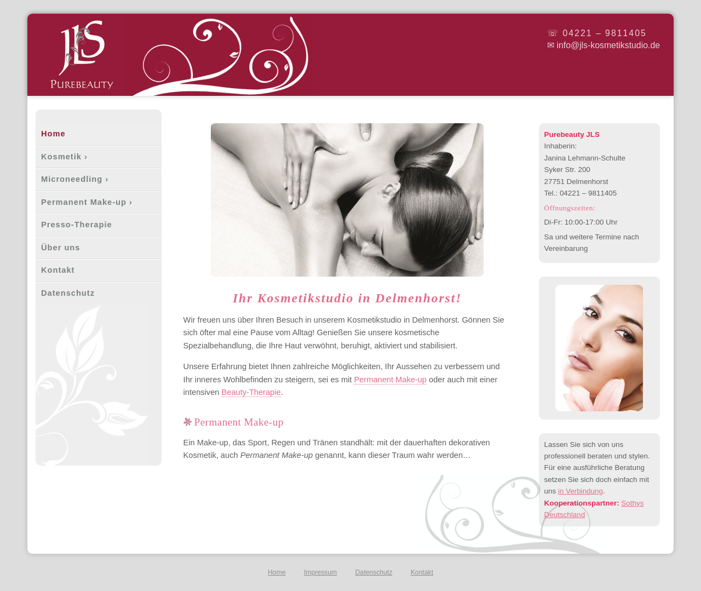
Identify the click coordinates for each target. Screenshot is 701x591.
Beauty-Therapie (251, 392)
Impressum (320, 572)
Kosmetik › (64, 156)
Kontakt (57, 270)
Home (53, 133)
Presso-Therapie (76, 224)
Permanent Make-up (390, 379)
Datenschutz (68, 293)
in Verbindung (580, 491)
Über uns (60, 247)
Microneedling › (74, 179)
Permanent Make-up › (87, 202)
